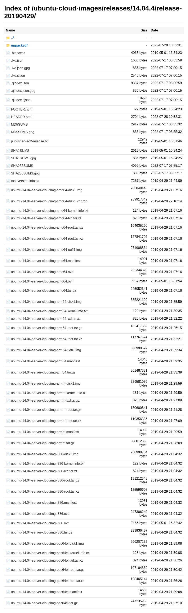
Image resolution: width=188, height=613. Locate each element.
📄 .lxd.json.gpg (18, 68)
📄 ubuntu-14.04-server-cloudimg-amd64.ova (39, 272)
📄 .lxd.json (14, 60)
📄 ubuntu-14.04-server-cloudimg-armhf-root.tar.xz (43, 421)
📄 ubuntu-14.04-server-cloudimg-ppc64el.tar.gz (42, 603)
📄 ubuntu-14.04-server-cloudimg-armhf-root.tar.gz (43, 409)
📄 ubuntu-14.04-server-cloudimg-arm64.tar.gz (40, 372)
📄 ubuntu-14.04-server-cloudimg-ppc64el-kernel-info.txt (48, 553)
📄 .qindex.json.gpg (20, 90)
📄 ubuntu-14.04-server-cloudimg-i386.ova (38, 513)
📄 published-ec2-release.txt (27, 141)
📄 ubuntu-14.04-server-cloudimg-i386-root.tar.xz (42, 491)
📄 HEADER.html (19, 117)
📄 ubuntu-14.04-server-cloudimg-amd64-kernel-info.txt (47, 210)
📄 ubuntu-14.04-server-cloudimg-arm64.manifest (43, 361)
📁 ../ (10, 38)
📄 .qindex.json (17, 83)
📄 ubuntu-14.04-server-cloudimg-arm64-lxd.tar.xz (43, 318)
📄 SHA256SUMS (19, 166)
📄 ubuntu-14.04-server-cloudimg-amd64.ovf (39, 281)
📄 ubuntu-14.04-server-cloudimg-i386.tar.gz (39, 532)
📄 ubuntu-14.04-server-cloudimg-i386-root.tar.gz (42, 480)
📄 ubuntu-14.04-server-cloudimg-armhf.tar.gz (40, 443)
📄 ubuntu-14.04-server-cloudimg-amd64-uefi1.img (44, 249)
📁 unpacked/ (17, 45)
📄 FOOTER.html (19, 109)
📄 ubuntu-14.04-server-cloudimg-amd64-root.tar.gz (44, 227)
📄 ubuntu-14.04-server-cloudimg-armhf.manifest (42, 432)
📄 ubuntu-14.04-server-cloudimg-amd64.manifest (43, 261)
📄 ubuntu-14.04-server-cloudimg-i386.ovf (37, 523)
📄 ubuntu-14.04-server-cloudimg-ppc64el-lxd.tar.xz (44, 560)
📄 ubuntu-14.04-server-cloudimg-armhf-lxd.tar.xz (43, 400)
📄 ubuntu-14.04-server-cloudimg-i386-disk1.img (42, 454)
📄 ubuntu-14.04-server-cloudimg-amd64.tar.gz (41, 290)
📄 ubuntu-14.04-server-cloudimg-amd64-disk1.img (44, 190)
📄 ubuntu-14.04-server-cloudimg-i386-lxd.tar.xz (41, 471)
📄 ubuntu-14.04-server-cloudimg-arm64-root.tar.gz (44, 328)
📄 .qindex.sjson (18, 100)
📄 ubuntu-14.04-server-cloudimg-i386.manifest (41, 502)
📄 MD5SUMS (17, 124)
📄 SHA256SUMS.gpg (23, 173)
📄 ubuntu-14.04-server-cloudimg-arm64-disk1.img (43, 301)
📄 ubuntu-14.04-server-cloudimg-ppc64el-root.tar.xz (45, 581)
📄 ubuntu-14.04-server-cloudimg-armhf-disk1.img (43, 383)
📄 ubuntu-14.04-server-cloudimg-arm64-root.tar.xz (44, 339)
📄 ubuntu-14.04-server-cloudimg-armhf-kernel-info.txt (46, 393)
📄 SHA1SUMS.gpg (21, 158)
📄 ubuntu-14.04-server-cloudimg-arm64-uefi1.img (43, 350)
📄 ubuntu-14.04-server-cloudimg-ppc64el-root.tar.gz (45, 569)
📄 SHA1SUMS (17, 150)
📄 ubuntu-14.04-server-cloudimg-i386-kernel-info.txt (45, 463)
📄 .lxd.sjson (15, 75)
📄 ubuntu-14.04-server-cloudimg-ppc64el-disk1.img (45, 543)
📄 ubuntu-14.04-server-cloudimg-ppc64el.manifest (44, 592)
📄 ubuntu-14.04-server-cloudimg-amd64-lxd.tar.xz (43, 218)
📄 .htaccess (15, 53)
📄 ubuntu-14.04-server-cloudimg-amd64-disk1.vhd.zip (47, 201)
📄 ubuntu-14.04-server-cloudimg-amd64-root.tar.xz (44, 238)
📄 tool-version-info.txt (22, 181)
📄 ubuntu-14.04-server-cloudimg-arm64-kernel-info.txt (47, 311)
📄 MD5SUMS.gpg (20, 132)
